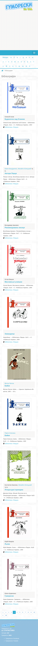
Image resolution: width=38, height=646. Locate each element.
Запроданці (9, 334)
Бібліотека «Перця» (12, 127)
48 (6, 615)
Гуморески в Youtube (12, 641)
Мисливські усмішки (13, 282)
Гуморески (9, 596)
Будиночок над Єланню (15, 119)
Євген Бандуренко (11, 168)
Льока (7, 544)
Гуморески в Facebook (12, 638)
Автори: (5, 57)
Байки (7, 386)
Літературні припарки (14, 490)
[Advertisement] (19, 30)
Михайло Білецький (24, 168)
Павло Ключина (10, 433)
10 (34, 612)
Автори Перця (11, 173)
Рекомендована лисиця (15, 228)
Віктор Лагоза (9, 383)
